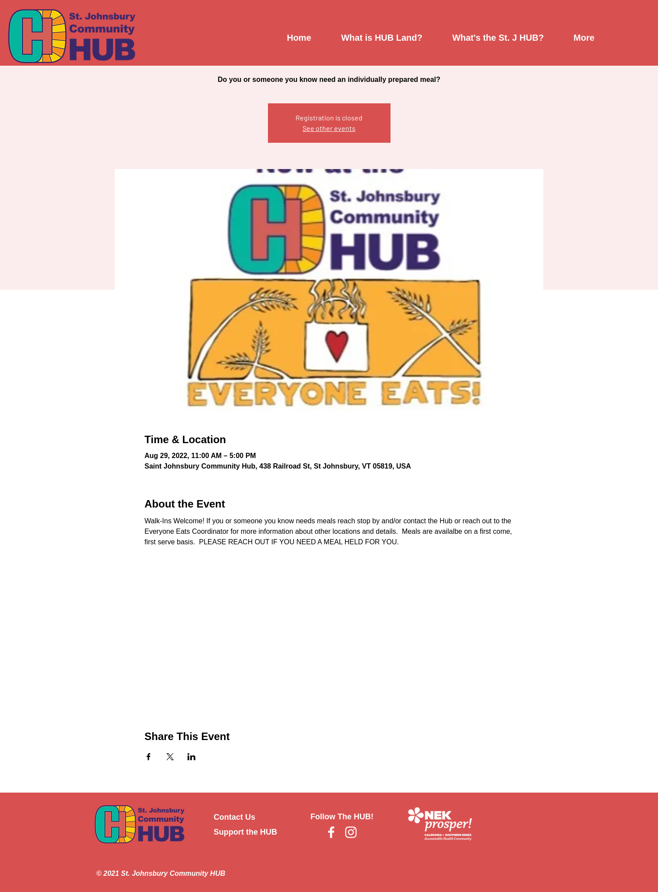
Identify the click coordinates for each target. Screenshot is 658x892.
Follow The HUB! (341, 816)
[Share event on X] (170, 756)
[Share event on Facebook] (148, 756)
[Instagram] (351, 832)
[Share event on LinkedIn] (191, 756)
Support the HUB (245, 832)
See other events (329, 128)
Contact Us (234, 817)
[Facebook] (331, 832)
